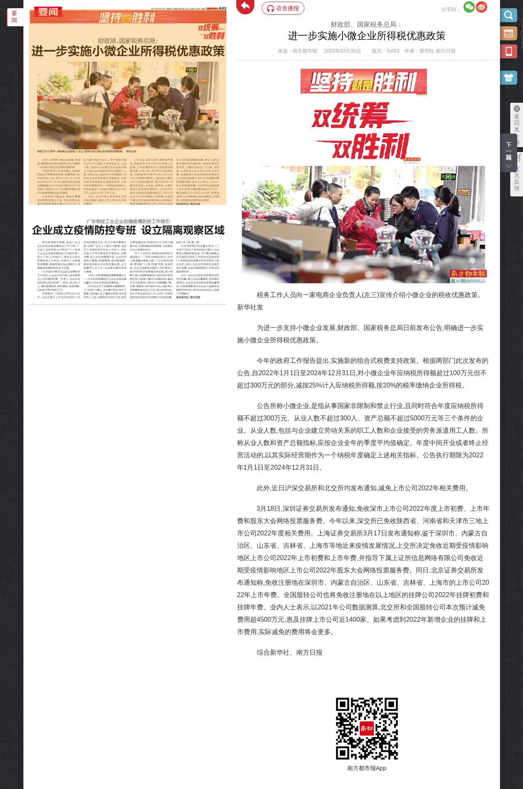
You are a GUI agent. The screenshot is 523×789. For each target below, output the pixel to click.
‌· (29, 13)
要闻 (14, 16)
